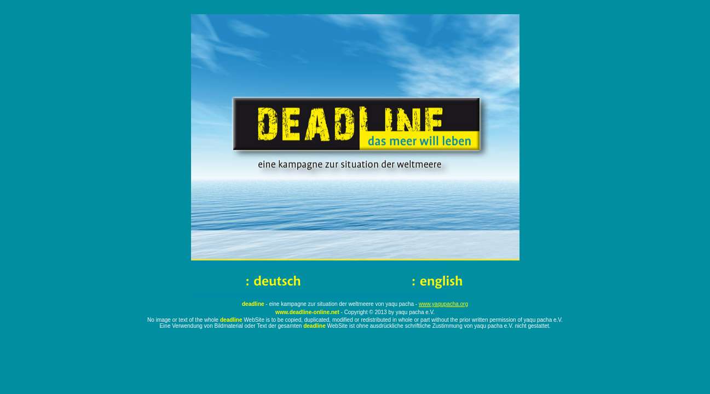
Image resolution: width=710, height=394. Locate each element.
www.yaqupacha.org (443, 304)
